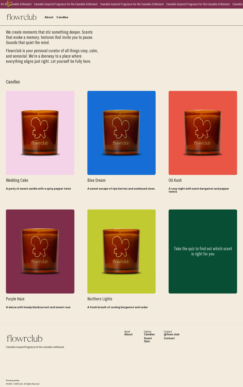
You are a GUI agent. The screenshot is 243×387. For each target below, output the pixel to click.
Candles (62, 17)
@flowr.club (171, 334)
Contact (169, 338)
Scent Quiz (148, 340)
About (49, 17)
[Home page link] (21, 16)
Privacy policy (12, 380)
